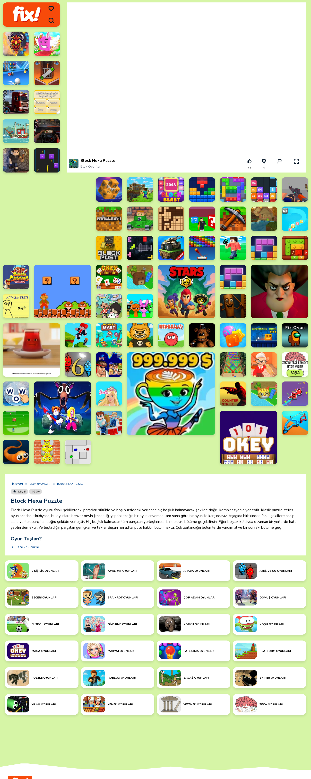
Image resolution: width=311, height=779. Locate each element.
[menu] (51, 9)
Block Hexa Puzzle (70, 484)
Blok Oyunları (90, 166)
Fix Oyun (17, 484)
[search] (51, 20)
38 (249, 168)
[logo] (26, 14)
